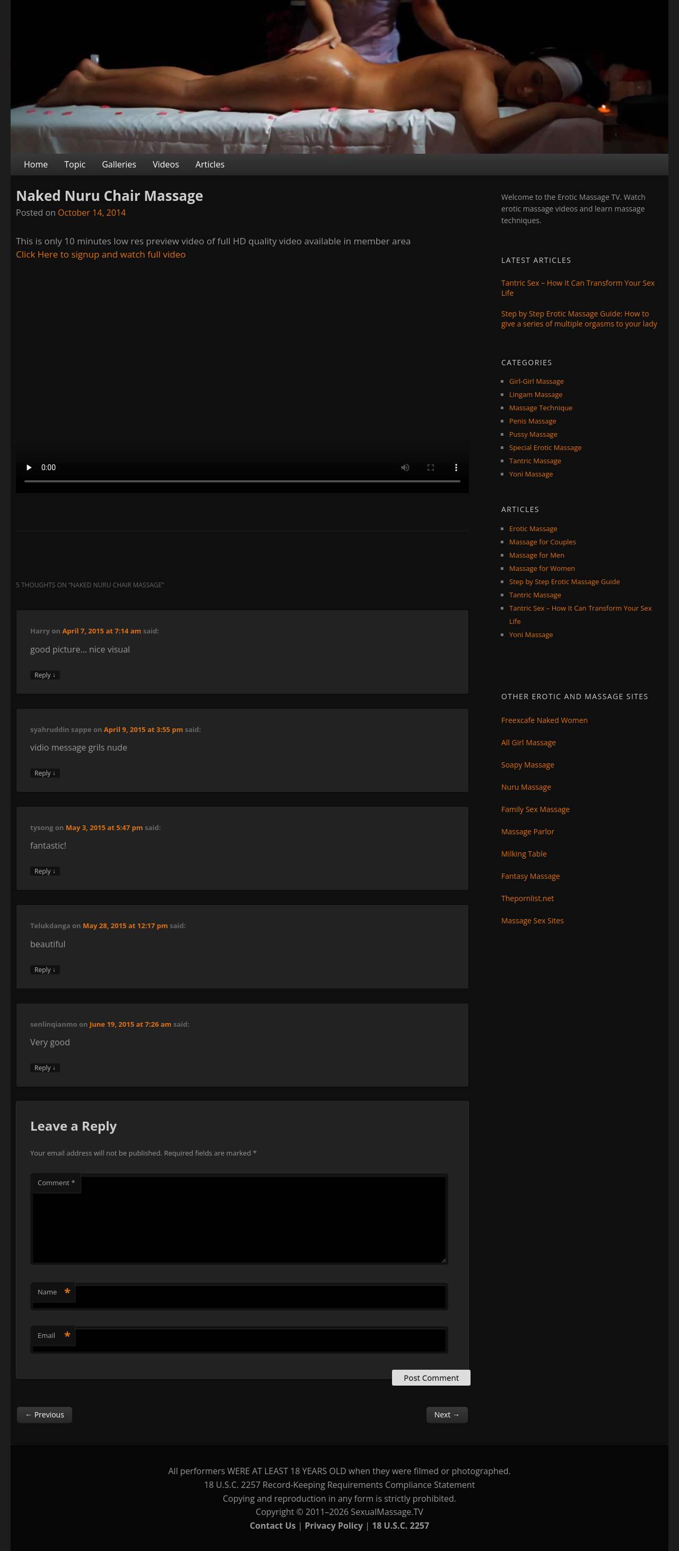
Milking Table (524, 854)
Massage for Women (542, 568)
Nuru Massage (526, 787)
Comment (56, 1182)
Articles (210, 164)
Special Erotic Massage (545, 447)
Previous (44, 1414)
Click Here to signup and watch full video (101, 254)
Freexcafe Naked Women (544, 720)
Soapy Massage (527, 765)
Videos (166, 164)
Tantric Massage (535, 460)
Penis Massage (532, 421)
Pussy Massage (533, 434)
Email (54, 1335)
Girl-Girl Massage (536, 381)
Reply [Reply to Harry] (45, 675)
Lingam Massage (536, 394)
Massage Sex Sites (532, 920)
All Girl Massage (528, 742)
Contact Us (273, 1525)
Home (36, 164)
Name (54, 1292)
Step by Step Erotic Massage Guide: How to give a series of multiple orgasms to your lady (579, 319)
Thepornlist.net (527, 898)
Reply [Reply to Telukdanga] (45, 969)
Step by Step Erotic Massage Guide (564, 581)
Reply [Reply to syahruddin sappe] (45, 773)
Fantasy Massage (530, 876)
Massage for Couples (542, 542)
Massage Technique (540, 407)
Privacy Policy (334, 1525)
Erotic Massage (533, 528)
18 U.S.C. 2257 (400, 1525)
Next (447, 1414)
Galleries (119, 164)
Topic (74, 164)
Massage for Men (536, 555)
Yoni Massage (531, 474)
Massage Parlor (527, 831)
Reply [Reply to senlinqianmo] (45, 1067)
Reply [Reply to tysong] (45, 871)
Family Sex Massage (535, 809)
